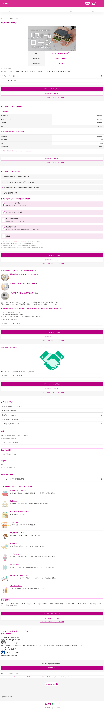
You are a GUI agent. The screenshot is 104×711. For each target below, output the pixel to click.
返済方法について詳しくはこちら (12, 323)
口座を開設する (52, 667)
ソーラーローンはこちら (9, 80)
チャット (98, 4)
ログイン (93, 3)
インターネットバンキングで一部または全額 (22, 187)
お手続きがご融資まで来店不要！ (17, 176)
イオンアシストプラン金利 (10, 442)
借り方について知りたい (9, 410)
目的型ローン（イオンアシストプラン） (56, 677)
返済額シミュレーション (52, 93)
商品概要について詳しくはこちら (12, 375)
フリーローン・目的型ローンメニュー (10, 18)
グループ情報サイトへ (59, 707)
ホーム (2, 677)
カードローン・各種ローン (11, 677)
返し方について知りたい (9, 415)
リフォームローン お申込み (52, 89)
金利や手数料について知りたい (11, 419)
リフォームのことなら (20, 182)
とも (11, 193)
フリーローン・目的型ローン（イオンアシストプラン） (33, 677)
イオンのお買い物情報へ (45, 707)
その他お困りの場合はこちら (10, 424)
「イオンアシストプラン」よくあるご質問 (52, 97)
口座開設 (87, 3)
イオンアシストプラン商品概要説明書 (13, 479)
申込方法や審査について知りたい (12, 406)
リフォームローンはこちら (10, 76)
